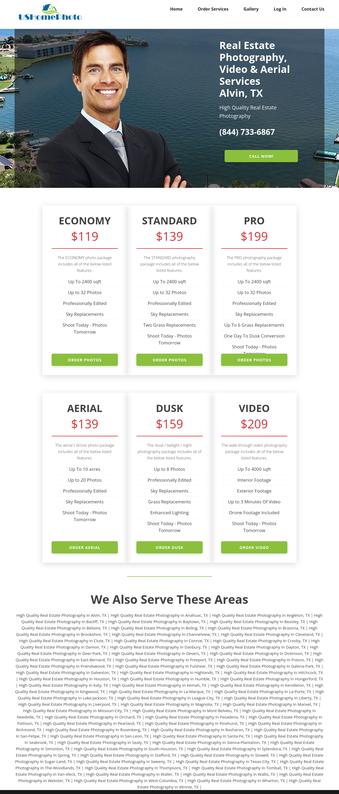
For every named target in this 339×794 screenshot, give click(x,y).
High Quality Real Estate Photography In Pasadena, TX (194, 717)
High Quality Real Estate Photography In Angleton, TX (261, 615)
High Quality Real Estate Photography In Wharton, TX (236, 780)
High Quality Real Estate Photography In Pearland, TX (92, 723)
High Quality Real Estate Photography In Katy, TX (63, 685)
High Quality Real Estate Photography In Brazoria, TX (256, 628)
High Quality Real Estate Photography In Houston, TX (67, 678)
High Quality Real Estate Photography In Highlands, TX (170, 672)
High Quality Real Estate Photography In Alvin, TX (61, 615)
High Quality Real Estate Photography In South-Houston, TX (128, 748)
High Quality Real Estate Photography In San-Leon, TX (99, 736)
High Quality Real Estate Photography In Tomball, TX (240, 767)
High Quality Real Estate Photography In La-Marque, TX (159, 691)
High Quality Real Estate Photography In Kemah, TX (159, 685)
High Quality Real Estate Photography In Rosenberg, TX (96, 729)
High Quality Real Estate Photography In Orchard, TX (93, 717)
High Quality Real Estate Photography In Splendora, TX (237, 748)
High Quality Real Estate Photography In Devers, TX (158, 653)
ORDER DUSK (170, 547)
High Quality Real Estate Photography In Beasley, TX (257, 621)
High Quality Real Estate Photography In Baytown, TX (157, 621)
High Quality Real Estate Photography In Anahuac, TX (159, 615)
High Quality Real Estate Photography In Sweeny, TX (124, 761)
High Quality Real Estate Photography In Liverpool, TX (67, 704)
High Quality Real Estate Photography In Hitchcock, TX (273, 672)
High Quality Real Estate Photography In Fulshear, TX (163, 666)
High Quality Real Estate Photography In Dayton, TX (258, 647)
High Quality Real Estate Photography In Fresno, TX (264, 659)
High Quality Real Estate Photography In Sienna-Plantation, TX (209, 742)
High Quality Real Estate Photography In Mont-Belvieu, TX (185, 710)
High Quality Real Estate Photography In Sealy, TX (102, 742)
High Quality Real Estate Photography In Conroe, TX (161, 640)
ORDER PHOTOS (85, 359)
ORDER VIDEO (254, 547)
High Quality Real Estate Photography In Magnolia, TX (170, 704)
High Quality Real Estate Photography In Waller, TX (132, 774)
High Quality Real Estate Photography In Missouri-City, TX (75, 710)
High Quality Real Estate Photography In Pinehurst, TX (194, 723)
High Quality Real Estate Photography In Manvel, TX (270, 704)
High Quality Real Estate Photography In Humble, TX (168, 678)
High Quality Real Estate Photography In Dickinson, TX (259, 653)
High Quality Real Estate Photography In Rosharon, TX (200, 729)
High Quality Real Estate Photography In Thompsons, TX (136, 767)
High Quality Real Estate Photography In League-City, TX (168, 697)
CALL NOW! (261, 156)
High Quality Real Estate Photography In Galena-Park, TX (268, 666)
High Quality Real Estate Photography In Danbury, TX (158, 647)
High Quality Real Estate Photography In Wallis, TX (229, 774)
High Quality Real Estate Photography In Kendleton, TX (261, 685)
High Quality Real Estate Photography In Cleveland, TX (270, 634)
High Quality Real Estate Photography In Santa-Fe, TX (201, 736)
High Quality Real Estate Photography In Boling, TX (157, 628)
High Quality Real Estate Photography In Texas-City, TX (226, 761)
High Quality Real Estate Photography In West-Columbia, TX (128, 780)
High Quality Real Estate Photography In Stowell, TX (228, 755)
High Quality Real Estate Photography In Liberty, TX (271, 697)
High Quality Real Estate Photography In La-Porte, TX (263, 691)
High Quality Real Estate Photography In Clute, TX (64, 640)
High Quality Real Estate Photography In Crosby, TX (260, 640)
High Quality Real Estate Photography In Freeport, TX (164, 659)
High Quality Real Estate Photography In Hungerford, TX (271, 678)
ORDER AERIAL (84, 547)
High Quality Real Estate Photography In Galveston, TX (66, 672)
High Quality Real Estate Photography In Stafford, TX (128, 755)
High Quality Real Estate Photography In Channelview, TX (164, 634)
